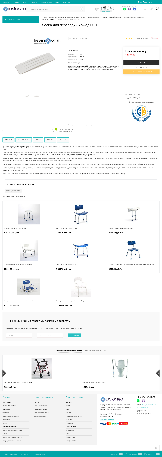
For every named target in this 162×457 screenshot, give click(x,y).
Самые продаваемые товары (69, 350)
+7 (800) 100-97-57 (107, 7)
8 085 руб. (10, 387)
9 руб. (102, 387)
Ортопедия (5, 412)
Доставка (5, 2)
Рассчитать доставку (140, 86)
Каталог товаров (21, 19)
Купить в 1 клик (141, 67)
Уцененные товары (40, 416)
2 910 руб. (41, 387)
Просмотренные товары (95, 350)
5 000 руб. (136, 387)
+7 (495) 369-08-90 (107, 9)
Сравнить (84, 38)
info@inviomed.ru (149, 404)
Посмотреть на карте (107, 420)
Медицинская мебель (9, 405)
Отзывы (34, 2)
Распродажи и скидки (40, 409)
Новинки (36, 402)
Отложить (74, 38)
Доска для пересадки (13, 191)
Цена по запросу (136, 51)
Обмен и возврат (71, 426)
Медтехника (6, 409)
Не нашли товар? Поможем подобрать (141, 71)
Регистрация (147, 2)
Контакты (66, 2)
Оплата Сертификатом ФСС (50, 2)
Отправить (75, 335)
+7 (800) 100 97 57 (26, 454)
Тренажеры (6, 419)
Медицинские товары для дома (12, 430)
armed (82, 56)
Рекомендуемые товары (41, 412)
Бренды (16, 2)
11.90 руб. (73, 387)
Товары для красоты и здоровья (12, 441)
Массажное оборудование (10, 416)
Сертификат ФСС (71, 441)
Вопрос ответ (70, 430)
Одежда (4, 434)
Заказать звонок (106, 11)
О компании (69, 423)
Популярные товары (40, 405)
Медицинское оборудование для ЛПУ (13, 437)
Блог (67, 434)
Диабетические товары (9, 426)
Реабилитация (6, 402)
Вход (140, 2)
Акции (25, 2)
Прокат (4, 423)
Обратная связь (70, 437)
